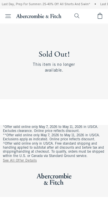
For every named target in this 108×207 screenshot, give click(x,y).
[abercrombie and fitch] (38, 16)
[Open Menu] (6, 16)
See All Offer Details (20, 160)
